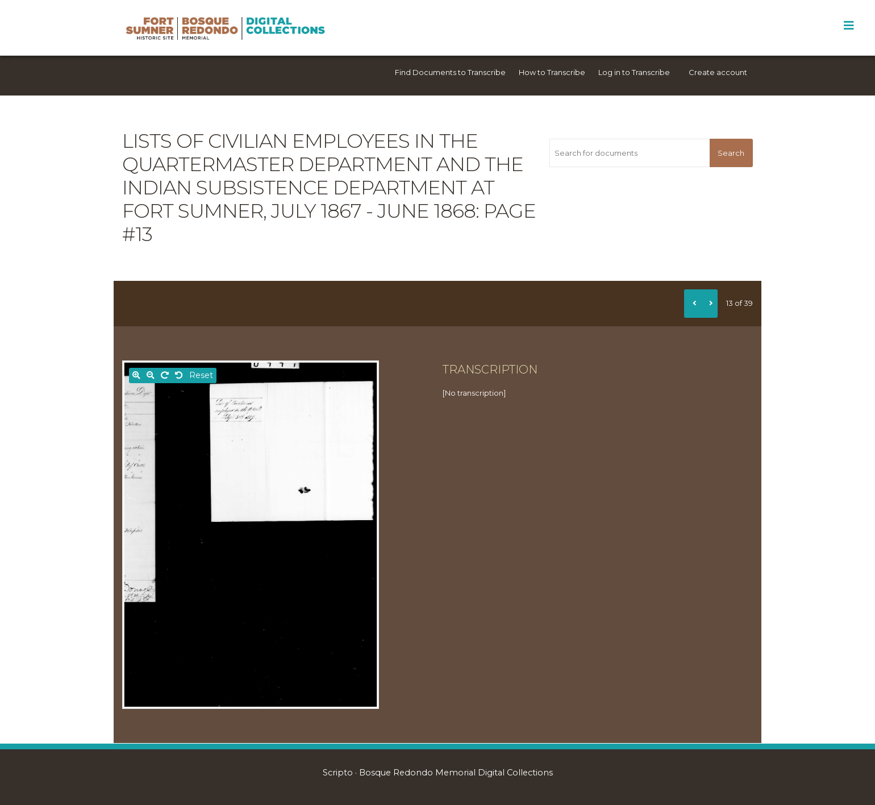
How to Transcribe (552, 72)
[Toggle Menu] (848, 25)
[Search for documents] (629, 153)
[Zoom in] (136, 375)
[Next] (709, 303)
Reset (201, 375)
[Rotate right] (164, 375)
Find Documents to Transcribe (450, 72)
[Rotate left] (179, 375)
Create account (718, 72)
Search (731, 152)
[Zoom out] (150, 375)
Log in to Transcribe (634, 72)
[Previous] (692, 303)
